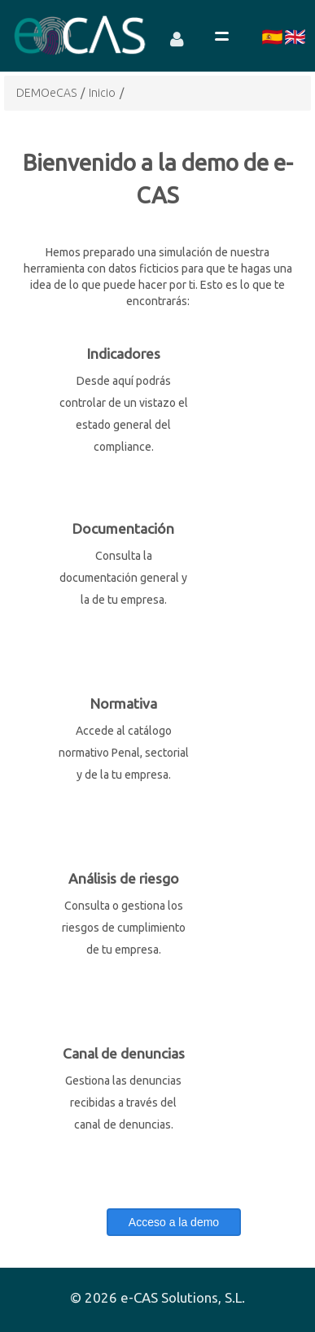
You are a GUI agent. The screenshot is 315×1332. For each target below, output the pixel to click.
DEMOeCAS (46, 92)
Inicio (102, 92)
